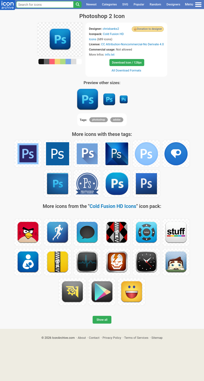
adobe (117, 119)
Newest (91, 4)
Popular (139, 4)
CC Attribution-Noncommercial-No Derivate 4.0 (132, 44)
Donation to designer (149, 29)
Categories (109, 4)
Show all (102, 319)
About (82, 337)
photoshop (98, 119)
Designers (173, 4)
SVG (125, 4)
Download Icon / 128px (127, 62)
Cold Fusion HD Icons (113, 206)
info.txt (109, 54)
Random (155, 4)
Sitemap (157, 337)
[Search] (77, 4)
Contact (94, 337)
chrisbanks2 (111, 29)
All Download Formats (126, 70)
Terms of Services (136, 337)
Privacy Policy (112, 337)
